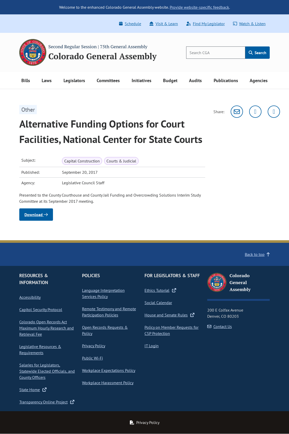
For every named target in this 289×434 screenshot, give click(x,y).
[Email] (237, 111)
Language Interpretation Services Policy (103, 293)
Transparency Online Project (46, 401)
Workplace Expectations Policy (108, 370)
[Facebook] (274, 111)
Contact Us (219, 326)
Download (36, 214)
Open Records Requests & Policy (105, 330)
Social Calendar (158, 302)
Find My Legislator (205, 23)
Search (257, 52)
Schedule (130, 23)
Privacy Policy (93, 345)
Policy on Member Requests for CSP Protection (171, 330)
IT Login (151, 345)
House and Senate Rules (169, 314)
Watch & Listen (249, 23)
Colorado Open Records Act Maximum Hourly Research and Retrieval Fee (46, 328)
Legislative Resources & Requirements (40, 349)
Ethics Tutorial (160, 290)
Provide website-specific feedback (199, 7)
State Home (33, 389)
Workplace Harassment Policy (107, 382)
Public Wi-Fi (92, 358)
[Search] (215, 52)
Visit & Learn (163, 23)
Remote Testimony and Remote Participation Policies (109, 311)
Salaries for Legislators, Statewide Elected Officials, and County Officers (47, 371)
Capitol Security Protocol (40, 309)
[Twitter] (255, 111)
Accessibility (30, 297)
